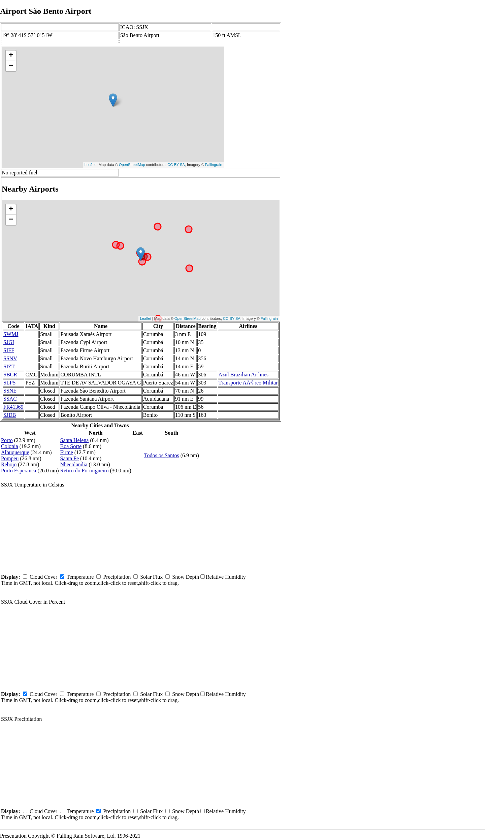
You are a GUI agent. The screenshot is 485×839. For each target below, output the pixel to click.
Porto (7, 440)
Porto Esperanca (18, 470)
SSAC (10, 399)
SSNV (10, 358)
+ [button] (11, 56)
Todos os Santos (161, 455)
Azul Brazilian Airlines (243, 374)
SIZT (9, 366)
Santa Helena (74, 440)
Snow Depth (185, 577)
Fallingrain (213, 165)
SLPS (9, 382)
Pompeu (10, 458)
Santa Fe (69, 458)
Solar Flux (151, 577)
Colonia (9, 446)
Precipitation (117, 577)
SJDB (9, 415)
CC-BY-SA (176, 165)
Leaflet (90, 165)
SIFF (8, 350)
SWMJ (10, 334)
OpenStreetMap (132, 165)
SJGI (8, 342)
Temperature (80, 577)
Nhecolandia (74, 464)
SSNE (10, 391)
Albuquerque (15, 452)
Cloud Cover (43, 577)
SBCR (10, 374)
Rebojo (9, 464)
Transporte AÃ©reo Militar (248, 382)
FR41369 (13, 407)
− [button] (11, 66)
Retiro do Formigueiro (84, 470)
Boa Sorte (71, 446)
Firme (66, 452)
